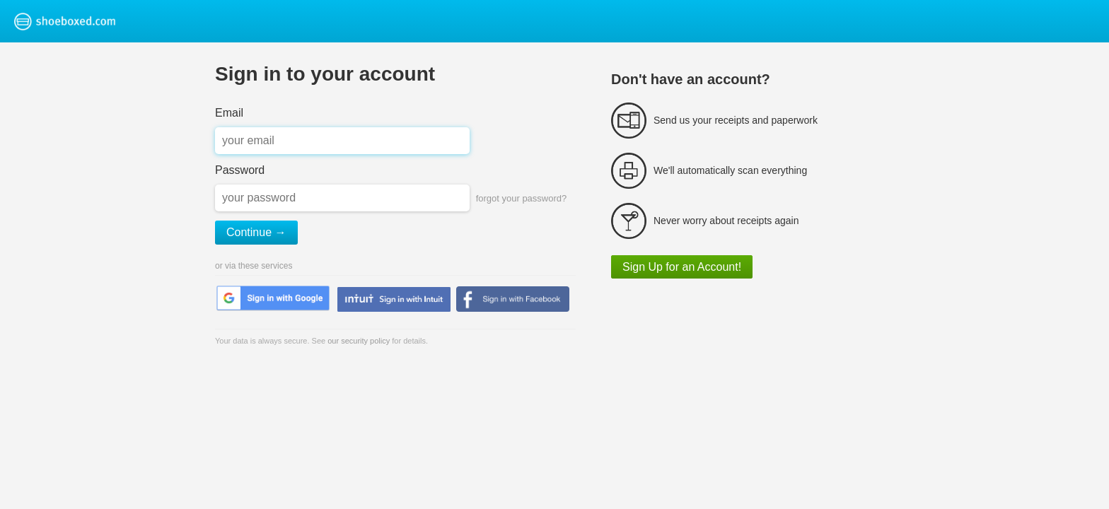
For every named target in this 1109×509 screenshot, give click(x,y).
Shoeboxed (83, 21)
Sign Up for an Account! (681, 267)
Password (240, 170)
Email (229, 113)
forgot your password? (521, 198)
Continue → (256, 232)
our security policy (358, 341)
